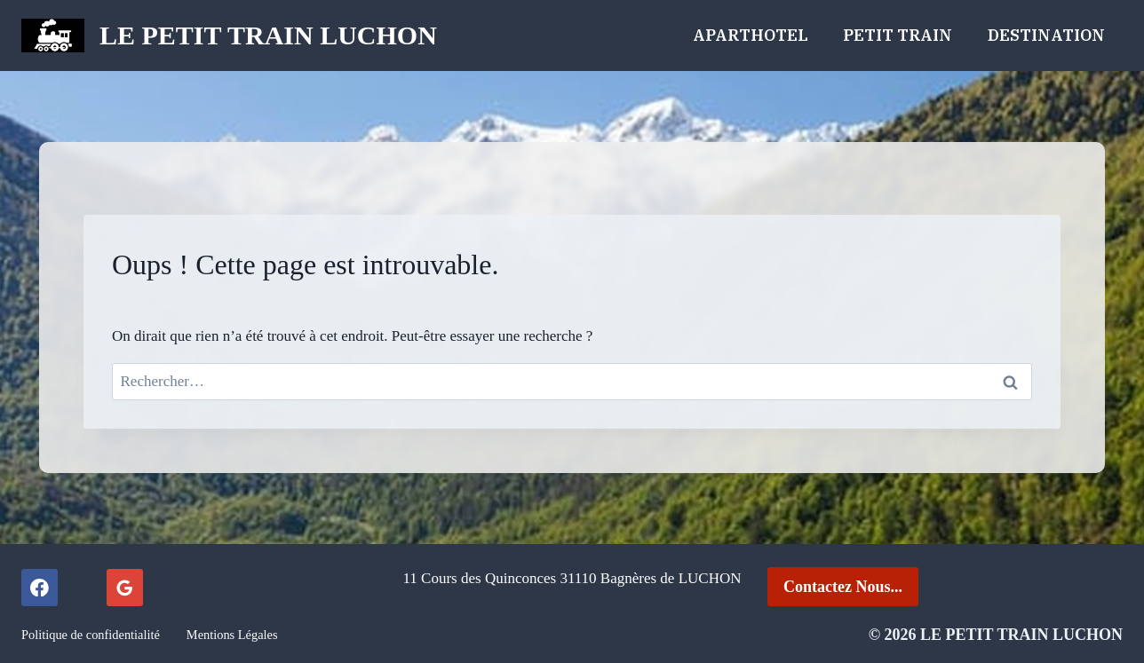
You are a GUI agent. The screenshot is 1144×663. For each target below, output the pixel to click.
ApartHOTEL (750, 35)
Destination (1046, 35)
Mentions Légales (232, 634)
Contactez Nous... (842, 587)
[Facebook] (39, 587)
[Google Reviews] (125, 587)
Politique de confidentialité (90, 634)
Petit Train (897, 35)
